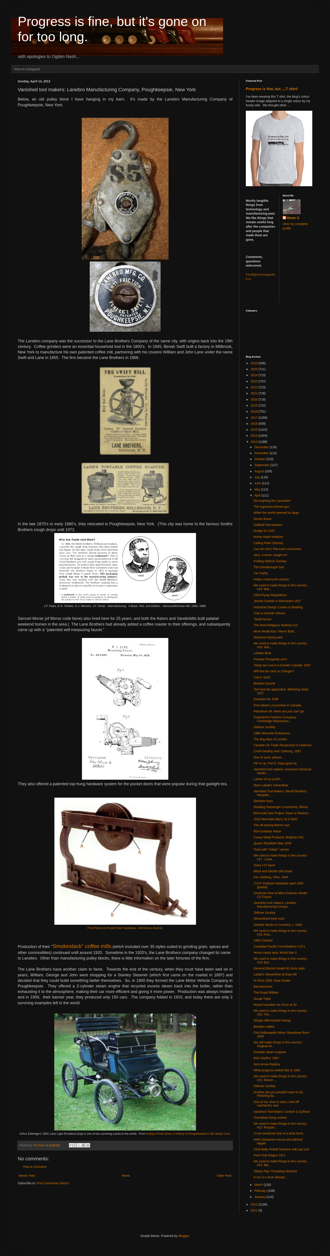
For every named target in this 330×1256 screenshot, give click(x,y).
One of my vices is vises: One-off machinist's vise (276, 1103)
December (261, 447)
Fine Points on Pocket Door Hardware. (125, 928)
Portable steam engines (270, 1052)
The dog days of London (270, 739)
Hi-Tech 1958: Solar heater (272, 980)
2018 (254, 411)
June (258, 483)
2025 (254, 369)
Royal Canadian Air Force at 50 (275, 1004)
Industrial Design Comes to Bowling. (278, 607)
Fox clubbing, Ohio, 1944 (271, 877)
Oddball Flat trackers (268, 525)
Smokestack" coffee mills (81, 946)
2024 (254, 375)
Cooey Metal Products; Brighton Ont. (279, 837)
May (257, 489)
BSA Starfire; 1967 (266, 1058)
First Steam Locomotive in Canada (277, 705)
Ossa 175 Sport (264, 865)
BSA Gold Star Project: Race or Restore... (282, 813)
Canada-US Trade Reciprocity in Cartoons (282, 745)
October (260, 459)
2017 (254, 417)
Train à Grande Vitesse (269, 613)
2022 (254, 387)
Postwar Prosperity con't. (271, 659)
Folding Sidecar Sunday (270, 561)
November (261, 453)
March (259, 1184)
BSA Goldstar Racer (267, 831)
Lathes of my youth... (268, 779)
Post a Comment (34, 1167)
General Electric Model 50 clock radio (279, 968)
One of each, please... (269, 757)
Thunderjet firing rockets (270, 1117)
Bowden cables (264, 1026)
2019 (254, 405)
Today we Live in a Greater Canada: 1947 (282, 665)
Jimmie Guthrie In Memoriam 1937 (277, 601)
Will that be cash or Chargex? (274, 671)
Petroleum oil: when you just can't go (279, 711)
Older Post (224, 1175)
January (260, 1197)
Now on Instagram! (27, 69)
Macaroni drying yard (268, 637)
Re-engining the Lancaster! (272, 500)
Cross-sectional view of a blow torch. (279, 1133)
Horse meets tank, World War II (275, 952)
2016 (254, 423)
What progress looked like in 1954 (277, 1070)
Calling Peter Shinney (268, 543)
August (259, 471)
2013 (254, 442)
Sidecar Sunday (265, 727)
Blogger (183, 1236)
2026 (254, 363)
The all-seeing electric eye (272, 825)
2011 (254, 1210)
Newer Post (27, 1175)
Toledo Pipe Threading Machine (275, 1171)
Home (126, 1175)
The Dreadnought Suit (269, 567)
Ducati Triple (262, 998)
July (257, 477)
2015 (254, 429)
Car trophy (261, 573)
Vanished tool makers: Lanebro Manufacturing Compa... (275, 904)
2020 (254, 399)
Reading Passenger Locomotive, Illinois (281, 807)
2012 (254, 1204)
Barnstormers (263, 986)
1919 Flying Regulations (270, 595)
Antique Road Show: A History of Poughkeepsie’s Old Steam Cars (188, 1133)
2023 (254, 381)
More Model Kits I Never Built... (275, 631)
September (262, 465)
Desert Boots (263, 519)
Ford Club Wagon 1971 (269, 1155)
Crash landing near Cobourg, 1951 (277, 751)
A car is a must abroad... (270, 1177)
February (261, 1190)
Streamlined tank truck (269, 918)
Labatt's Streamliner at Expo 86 (275, 974)
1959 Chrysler (263, 940)
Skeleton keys (263, 801)
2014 (254, 435)
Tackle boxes (263, 619)
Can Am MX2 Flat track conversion (277, 549)
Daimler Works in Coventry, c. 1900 (278, 924)
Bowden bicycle (264, 683)
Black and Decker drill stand (273, 871)
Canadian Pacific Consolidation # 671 (279, 946)
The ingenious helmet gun (271, 506)
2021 (254, 393)
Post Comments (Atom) (53, 1183)
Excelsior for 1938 (266, 699)
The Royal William (266, 992)
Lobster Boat (262, 653)
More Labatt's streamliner (271, 785)
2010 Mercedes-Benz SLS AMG (275, 819)
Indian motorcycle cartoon (271, 579)
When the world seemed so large (276, 512)
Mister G (293, 218)
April (257, 495)
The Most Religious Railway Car (276, 625)
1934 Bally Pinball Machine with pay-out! (281, 1149)
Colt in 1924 (262, 677)
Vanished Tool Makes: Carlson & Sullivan (282, 1111)
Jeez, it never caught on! (270, 555)
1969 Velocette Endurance (272, 733)
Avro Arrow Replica (267, 1064)
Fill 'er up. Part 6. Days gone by (275, 763)
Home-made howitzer (268, 537)
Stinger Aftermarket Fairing (272, 1020)
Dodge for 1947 (264, 531)
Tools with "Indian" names (271, 849)
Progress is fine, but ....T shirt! (272, 89)
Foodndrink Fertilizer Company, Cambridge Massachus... (275, 719)
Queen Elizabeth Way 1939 (272, 843)
